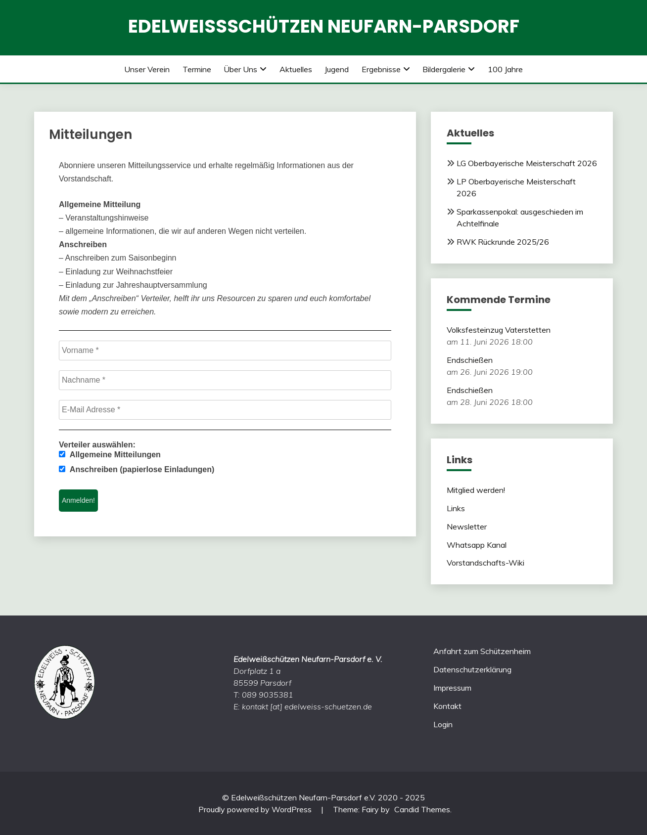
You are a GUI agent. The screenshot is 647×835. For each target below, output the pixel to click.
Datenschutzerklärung (472, 669)
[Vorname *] (225, 350)
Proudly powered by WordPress (256, 809)
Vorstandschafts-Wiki (485, 563)
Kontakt (447, 706)
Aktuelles (295, 69)
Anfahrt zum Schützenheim (482, 651)
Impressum (452, 688)
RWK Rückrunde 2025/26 (503, 242)
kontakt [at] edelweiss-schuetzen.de (307, 706)
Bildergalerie (443, 69)
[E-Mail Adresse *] (225, 410)
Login (443, 724)
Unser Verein (147, 69)
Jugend (336, 69)
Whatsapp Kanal (477, 545)
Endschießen (470, 360)
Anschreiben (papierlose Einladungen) (136, 469)
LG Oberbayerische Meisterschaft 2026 (527, 163)
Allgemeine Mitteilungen (110, 454)
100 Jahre (505, 69)
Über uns (240, 69)
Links (456, 508)
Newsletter (467, 526)
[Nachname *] (225, 380)
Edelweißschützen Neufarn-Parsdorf (323, 26)
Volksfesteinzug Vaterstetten (499, 330)
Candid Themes (422, 809)
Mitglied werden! (476, 490)
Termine (197, 69)
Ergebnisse (381, 69)
